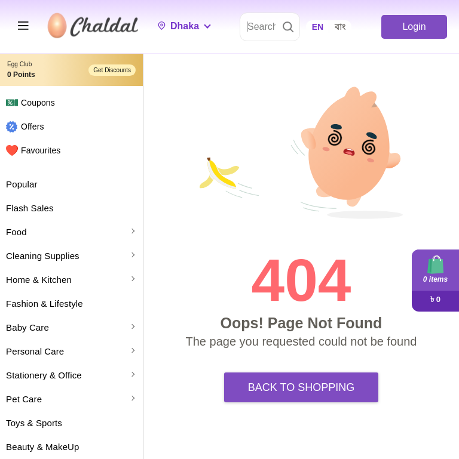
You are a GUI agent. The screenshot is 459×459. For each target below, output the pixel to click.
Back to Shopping (301, 387)
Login (414, 26)
